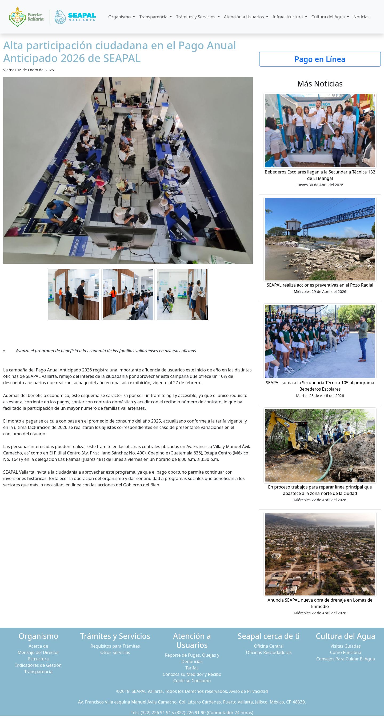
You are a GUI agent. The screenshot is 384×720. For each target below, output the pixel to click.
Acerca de (38, 646)
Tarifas (191, 668)
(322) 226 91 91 (156, 712)
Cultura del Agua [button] (328, 17)
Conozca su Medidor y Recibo (192, 674)
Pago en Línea (319, 59)
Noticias (361, 17)
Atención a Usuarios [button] (244, 17)
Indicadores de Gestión (38, 665)
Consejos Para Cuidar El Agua (345, 659)
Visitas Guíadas (345, 646)
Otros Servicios (115, 652)
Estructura (38, 659)
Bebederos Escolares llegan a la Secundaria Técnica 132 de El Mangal (320, 175)
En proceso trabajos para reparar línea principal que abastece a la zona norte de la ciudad (320, 490)
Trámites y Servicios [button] (196, 17)
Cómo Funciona (345, 652)
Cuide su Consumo (192, 681)
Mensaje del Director (38, 652)
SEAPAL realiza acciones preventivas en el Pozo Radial (320, 285)
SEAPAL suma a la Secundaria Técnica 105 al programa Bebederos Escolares (320, 386)
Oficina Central (268, 646)
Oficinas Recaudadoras (268, 652)
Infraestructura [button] (288, 17)
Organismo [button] (120, 17)
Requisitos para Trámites (115, 646)
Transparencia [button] (154, 17)
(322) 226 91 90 (190, 712)
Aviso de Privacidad (248, 691)
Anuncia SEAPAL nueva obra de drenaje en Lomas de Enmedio (319, 603)
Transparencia (38, 672)
